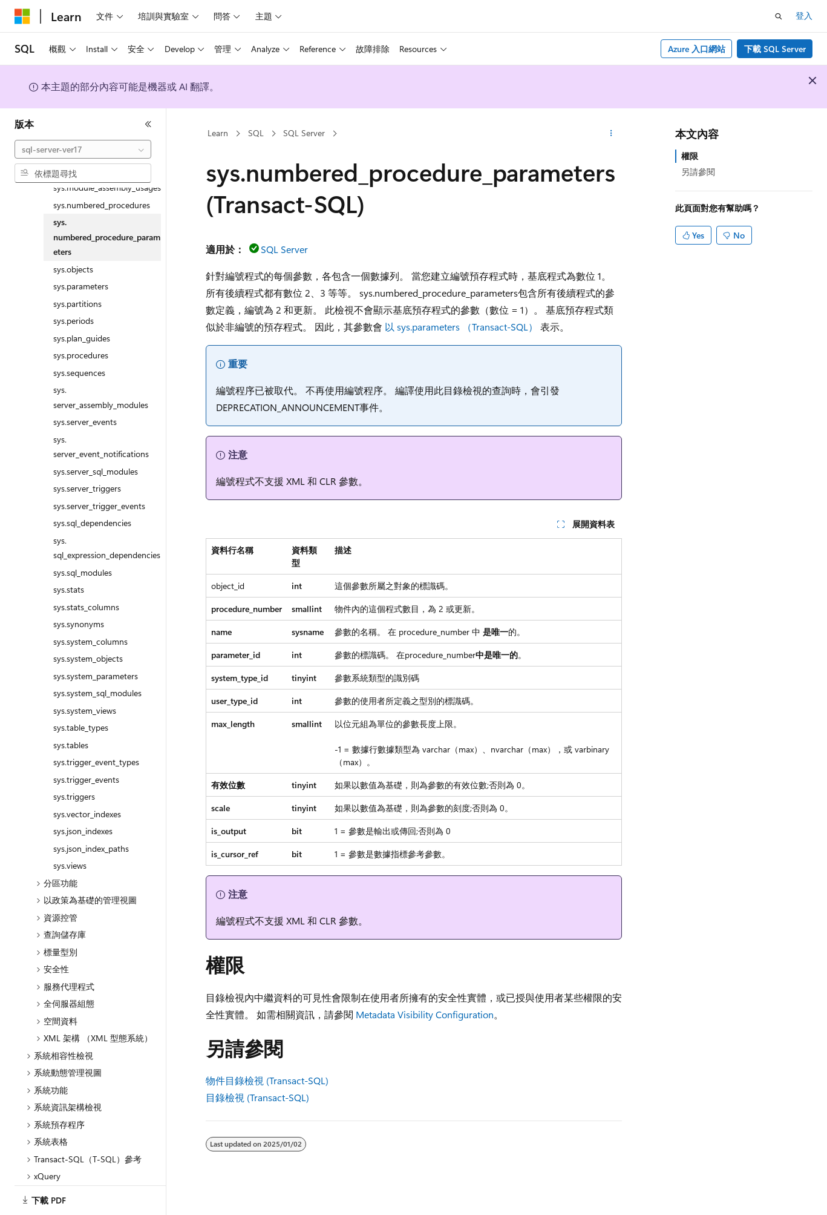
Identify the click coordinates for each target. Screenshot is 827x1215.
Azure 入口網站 (696, 48)
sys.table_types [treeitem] (80, 712)
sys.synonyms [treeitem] (78, 608)
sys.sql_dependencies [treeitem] (92, 507)
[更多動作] (610, 133)
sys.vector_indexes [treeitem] (87, 799)
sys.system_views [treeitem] (84, 695)
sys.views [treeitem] (70, 850)
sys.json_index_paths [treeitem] (91, 833)
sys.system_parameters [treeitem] (95, 661)
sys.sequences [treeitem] (79, 357)
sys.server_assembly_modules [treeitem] (100, 382)
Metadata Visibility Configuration (425, 1014)
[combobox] (83, 149)
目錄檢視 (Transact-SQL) (257, 1097)
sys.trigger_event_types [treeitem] (96, 746)
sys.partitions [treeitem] (77, 288)
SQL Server (304, 133)
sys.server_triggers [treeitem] (87, 473)
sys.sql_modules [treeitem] (82, 557)
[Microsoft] (22, 16)
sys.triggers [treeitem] (74, 781)
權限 (689, 156)
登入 (804, 15)
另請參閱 (698, 171)
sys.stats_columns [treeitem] (86, 592)
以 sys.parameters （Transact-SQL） (461, 326)
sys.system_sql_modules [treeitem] (97, 677)
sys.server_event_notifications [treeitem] (101, 431)
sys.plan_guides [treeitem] (81, 323)
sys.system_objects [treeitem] (88, 643)
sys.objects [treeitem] (73, 254)
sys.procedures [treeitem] (80, 340)
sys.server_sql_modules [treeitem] (95, 456)
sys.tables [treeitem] (70, 730)
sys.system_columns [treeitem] (90, 626)
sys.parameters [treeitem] (80, 271)
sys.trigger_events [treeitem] (86, 764)
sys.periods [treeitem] (73, 305)
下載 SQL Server (775, 48)
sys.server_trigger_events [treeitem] (99, 490)
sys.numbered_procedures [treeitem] (101, 190)
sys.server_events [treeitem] (85, 406)
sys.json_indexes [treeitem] (83, 816)
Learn (218, 133)
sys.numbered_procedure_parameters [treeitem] (106, 221)
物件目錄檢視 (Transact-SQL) (267, 1080)
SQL (256, 133)
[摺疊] (148, 124)
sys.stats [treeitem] (68, 574)
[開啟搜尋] (779, 16)
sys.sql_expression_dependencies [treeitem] (106, 532)
